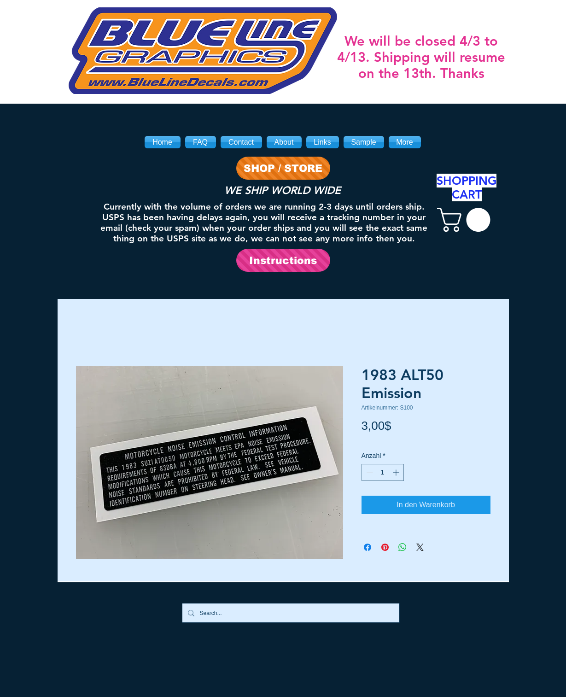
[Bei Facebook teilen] (367, 547)
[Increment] (397, 472)
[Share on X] (420, 547)
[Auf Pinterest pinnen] (385, 547)
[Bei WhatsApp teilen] (402, 547)
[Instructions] (283, 260)
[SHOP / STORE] (283, 168)
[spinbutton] (382, 472)
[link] (466, 220)
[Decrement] (368, 472)
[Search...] (290, 612)
